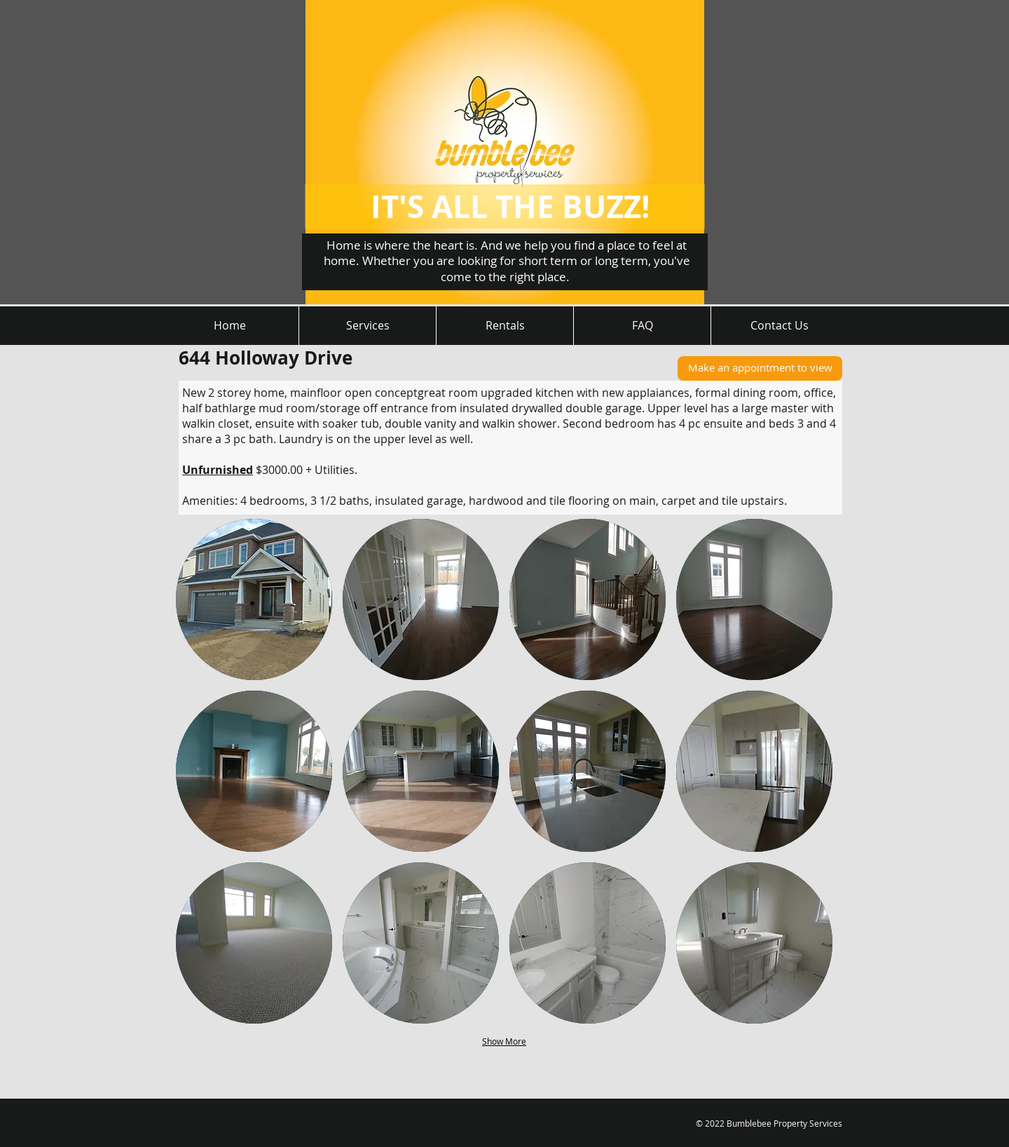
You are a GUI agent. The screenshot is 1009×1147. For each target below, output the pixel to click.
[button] (254, 599)
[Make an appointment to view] (760, 368)
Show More (504, 1041)
